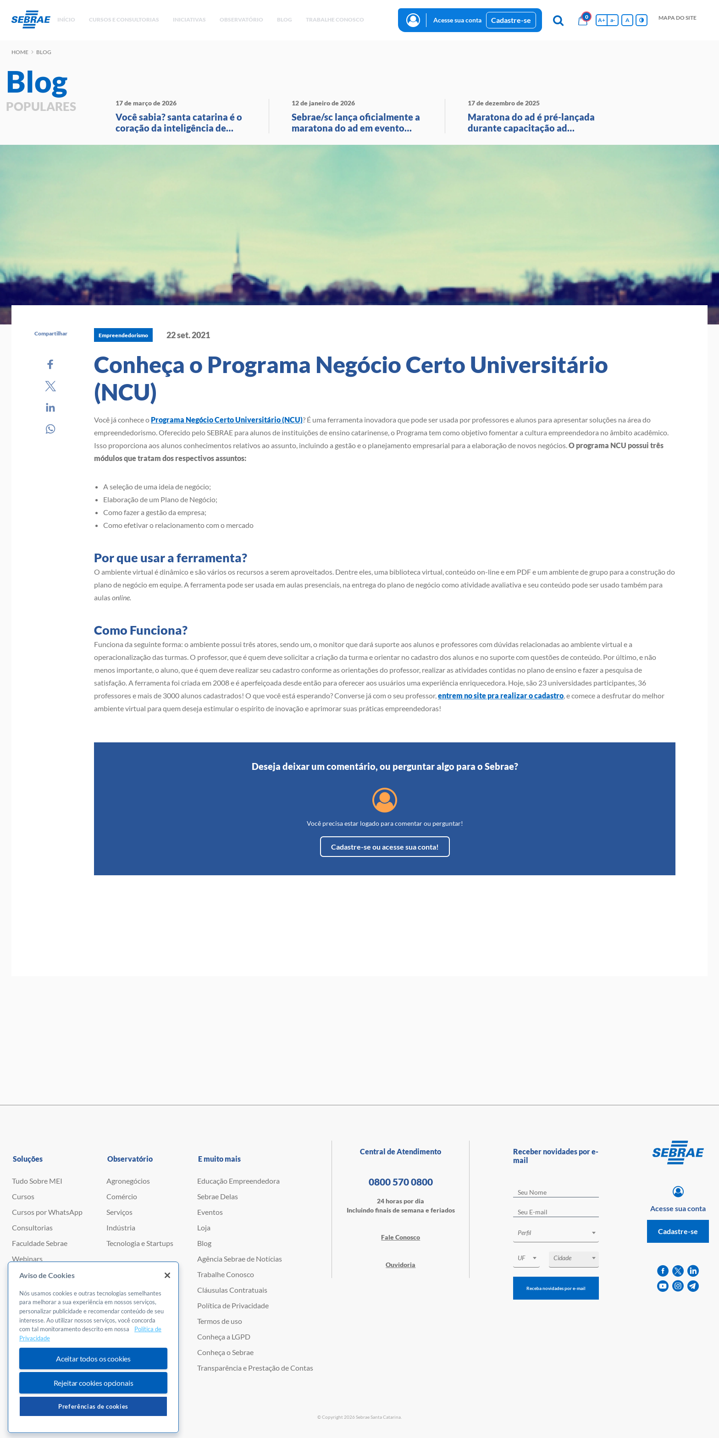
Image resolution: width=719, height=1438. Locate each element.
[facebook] (663, 1271)
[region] (93, 1347)
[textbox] (560, 1232)
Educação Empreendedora (238, 1180)
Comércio (121, 1196)
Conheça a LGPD (223, 1336)
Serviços (119, 1211)
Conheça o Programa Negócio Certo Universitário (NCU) (351, 378)
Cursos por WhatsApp (47, 1211)
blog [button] (284, 19)
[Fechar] (167, 1275)
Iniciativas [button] (189, 19)
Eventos (210, 1211)
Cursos (23, 1196)
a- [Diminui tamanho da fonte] (612, 19)
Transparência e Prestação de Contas (255, 1367)
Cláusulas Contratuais (232, 1289)
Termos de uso (219, 1321)
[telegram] (693, 1286)
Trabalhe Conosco (225, 1274)
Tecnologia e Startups (139, 1243)
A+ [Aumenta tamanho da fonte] (601, 19)
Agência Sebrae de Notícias (239, 1258)
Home (19, 52)
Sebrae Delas (217, 1196)
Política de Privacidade (233, 1305)
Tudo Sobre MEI (37, 1180)
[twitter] (678, 1271)
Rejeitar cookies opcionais (93, 1382)
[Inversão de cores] (641, 20)
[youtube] (663, 1286)
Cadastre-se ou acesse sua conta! (385, 846)
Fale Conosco (400, 1237)
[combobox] (556, 1234)
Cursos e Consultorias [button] (124, 19)
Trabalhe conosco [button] (335, 19)
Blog (204, 1243)
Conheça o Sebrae (225, 1352)
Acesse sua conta (457, 20)
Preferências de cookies (93, 1406)
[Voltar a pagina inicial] (30, 20)
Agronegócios (128, 1180)
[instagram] (678, 1286)
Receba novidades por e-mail (556, 1288)
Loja (203, 1227)
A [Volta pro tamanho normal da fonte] (627, 19)
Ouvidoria (400, 1264)
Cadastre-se (511, 20)
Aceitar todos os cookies (93, 1358)
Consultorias (32, 1227)
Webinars (27, 1258)
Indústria (120, 1227)
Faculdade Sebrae (39, 1243)
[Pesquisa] (558, 20)
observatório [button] (241, 19)
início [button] (66, 19)
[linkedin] (693, 1271)
